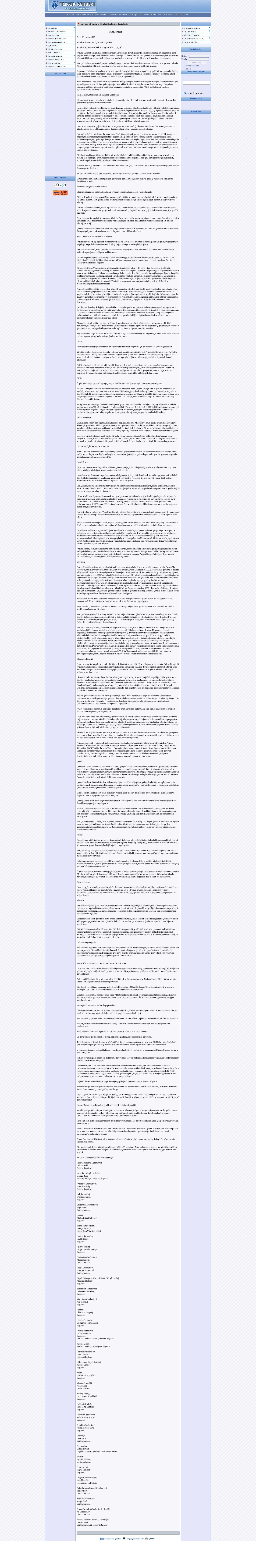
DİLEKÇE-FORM (55, 49)
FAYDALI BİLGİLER (56, 42)
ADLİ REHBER (54, 53)
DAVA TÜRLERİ (54, 63)
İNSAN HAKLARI (55, 56)
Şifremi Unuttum (192, 65)
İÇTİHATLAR (53, 46)
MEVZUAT (52, 28)
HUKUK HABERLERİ (57, 39)
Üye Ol (188, 69)
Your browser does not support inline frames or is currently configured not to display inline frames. (60, 100)
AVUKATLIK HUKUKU (57, 32)
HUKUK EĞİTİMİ (191, 42)
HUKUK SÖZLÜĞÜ (56, 60)
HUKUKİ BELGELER (56, 67)
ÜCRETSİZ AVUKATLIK (194, 39)
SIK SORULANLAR (192, 28)
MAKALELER (54, 35)
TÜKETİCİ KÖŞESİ (192, 35)
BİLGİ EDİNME (190, 32)
